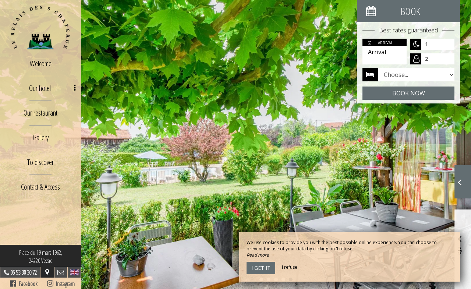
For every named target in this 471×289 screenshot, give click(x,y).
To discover (40, 162)
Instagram (61, 284)
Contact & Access (40, 187)
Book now (408, 93)
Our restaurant (40, 113)
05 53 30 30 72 (23, 272)
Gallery (41, 137)
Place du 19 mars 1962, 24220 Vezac (40, 257)
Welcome (41, 63)
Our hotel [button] (52, 88)
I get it (260, 267)
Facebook (24, 284)
